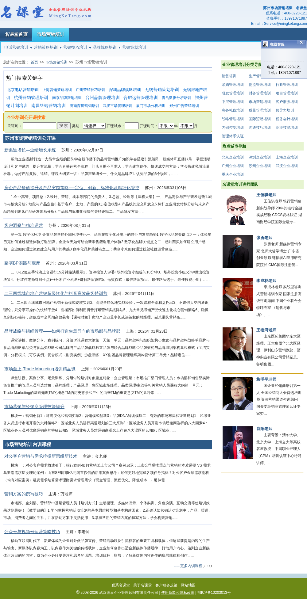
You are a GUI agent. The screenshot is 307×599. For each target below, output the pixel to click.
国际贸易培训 (260, 119)
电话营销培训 (16, 47)
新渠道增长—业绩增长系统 (30, 149)
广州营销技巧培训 (90, 90)
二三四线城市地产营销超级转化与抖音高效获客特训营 (55, 293)
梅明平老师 (266, 379)
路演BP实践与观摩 (22, 263)
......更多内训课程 (188, 566)
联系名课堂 (120, 585)
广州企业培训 (233, 166)
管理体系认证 (233, 136)
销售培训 (229, 76)
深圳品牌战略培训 (125, 89)
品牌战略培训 (105, 47)
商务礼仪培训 (233, 110)
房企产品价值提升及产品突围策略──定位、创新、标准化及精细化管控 (71, 187)
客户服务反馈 (166, 585)
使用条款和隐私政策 (177, 592)
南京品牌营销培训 (67, 98)
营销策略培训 (46, 47)
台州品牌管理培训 (102, 97)
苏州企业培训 (260, 166)
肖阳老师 (264, 428)
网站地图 (188, 585)
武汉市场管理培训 (117, 106)
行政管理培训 (287, 84)
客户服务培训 (287, 102)
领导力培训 (285, 110)
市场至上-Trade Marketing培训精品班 (40, 368)
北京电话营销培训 (23, 89)
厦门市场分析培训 (150, 106)
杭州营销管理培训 (31, 97)
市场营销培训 (50, 34)
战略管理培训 (233, 119)
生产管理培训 (260, 76)
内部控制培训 (233, 127)
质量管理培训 (260, 110)
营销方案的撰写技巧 (23, 493)
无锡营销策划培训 (162, 89)
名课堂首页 (16, 34)
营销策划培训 (134, 47)
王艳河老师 (266, 330)
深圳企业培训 (260, 157)
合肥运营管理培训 (140, 97)
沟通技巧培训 (260, 127)
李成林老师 (266, 280)
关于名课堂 (142, 585)
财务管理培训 (260, 93)
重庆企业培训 (233, 174)
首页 (34, 62)
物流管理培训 (260, 84)
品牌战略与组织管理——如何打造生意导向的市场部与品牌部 (62, 331)
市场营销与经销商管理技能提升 (34, 406)
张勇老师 (264, 237)
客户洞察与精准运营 (23, 225)
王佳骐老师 (266, 195)
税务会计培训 (287, 119)
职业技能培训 (287, 127)
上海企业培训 (287, 157)
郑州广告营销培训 (184, 106)
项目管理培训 (287, 93)
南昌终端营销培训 (48, 105)
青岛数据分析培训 (176, 98)
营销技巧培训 (75, 47)
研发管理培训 (233, 93)
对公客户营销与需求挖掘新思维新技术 (40, 456)
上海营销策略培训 (57, 90)
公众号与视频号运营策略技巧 (32, 531)
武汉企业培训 (287, 166)
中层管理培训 (233, 102)
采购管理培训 (233, 84)
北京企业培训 (233, 157)
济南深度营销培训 (84, 106)
